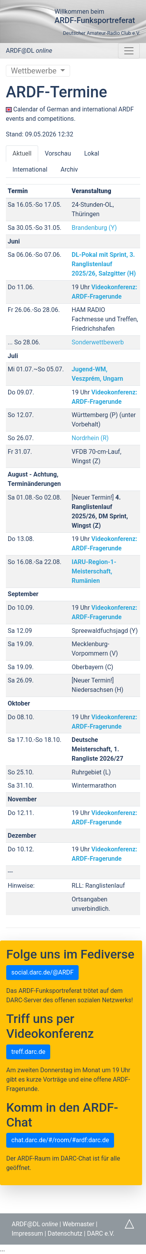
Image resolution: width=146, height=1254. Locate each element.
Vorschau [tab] (58, 153)
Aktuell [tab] (22, 153)
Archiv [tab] (69, 169)
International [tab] (29, 169)
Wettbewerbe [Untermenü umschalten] (34, 70)
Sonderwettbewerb (98, 342)
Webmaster (79, 1224)
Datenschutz (64, 1233)
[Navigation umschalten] (129, 51)
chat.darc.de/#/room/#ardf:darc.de (60, 1140)
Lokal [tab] (91, 153)
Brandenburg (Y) (94, 227)
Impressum (27, 1233)
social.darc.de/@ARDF (42, 972)
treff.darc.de (28, 1051)
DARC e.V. (100, 1233)
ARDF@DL (29, 50)
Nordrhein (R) (90, 438)
